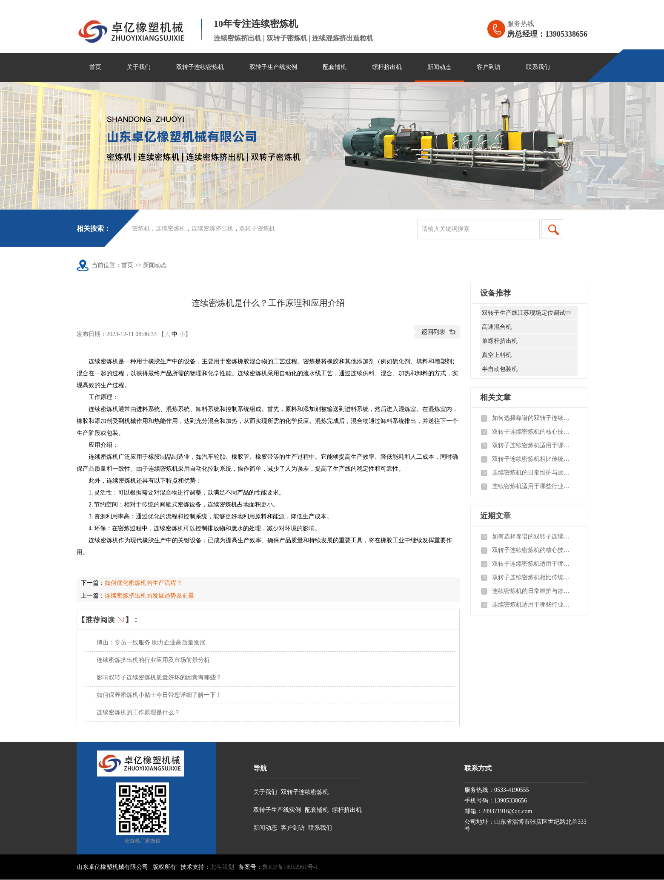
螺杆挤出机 (387, 67)
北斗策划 (222, 867)
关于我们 (139, 67)
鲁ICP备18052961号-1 (290, 867)
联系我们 (538, 67)
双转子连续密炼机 (200, 67)
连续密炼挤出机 (212, 228)
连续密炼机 (171, 228)
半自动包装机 (500, 368)
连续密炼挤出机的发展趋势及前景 (149, 595)
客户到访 (489, 67)
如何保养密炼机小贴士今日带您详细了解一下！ (159, 695)
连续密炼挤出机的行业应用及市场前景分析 (153, 660)
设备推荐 (495, 293)
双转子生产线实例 (273, 67)
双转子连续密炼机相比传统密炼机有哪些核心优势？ (532, 459)
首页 (95, 67)
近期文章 (495, 516)
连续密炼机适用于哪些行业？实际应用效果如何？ (532, 486)
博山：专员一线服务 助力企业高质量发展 (151, 642)
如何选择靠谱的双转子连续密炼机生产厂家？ (532, 418)
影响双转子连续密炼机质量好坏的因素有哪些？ (159, 677)
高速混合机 (497, 326)
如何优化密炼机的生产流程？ (143, 583)
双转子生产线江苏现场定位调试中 (526, 312)
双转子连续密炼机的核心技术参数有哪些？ (532, 431)
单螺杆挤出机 (500, 340)
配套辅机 (334, 67)
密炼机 (141, 228)
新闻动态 (439, 67)
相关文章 (495, 397)
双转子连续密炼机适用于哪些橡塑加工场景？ (532, 445)
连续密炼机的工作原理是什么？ (138, 712)
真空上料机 (497, 354)
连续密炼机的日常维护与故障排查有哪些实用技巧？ (532, 472)
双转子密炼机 (257, 228)
